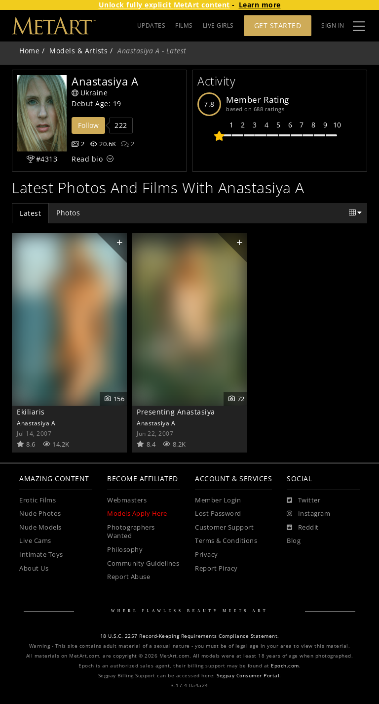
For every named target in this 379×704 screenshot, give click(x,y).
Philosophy (125, 549)
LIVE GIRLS (218, 25)
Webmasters (127, 500)
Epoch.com (285, 666)
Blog (294, 541)
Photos (68, 212)
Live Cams (35, 541)
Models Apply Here (137, 513)
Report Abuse (128, 577)
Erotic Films (37, 500)
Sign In (332, 25)
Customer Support (224, 527)
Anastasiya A (36, 423)
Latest (30, 213)
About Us (33, 568)
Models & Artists (78, 50)
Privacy (206, 554)
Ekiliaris (31, 411)
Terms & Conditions (226, 541)
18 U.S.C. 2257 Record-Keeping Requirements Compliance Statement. (189, 636)
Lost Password (218, 513)
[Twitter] (303, 500)
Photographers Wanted (131, 531)
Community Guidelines (143, 563)
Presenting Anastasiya (176, 411)
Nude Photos (40, 513)
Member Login (218, 500)
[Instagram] (308, 513)
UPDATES (151, 25)
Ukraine (90, 92)
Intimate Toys (41, 554)
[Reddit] (303, 527)
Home (29, 50)
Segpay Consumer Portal (248, 675)
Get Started (278, 25)
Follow (88, 125)
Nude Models (40, 527)
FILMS (184, 25)
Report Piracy (216, 568)
